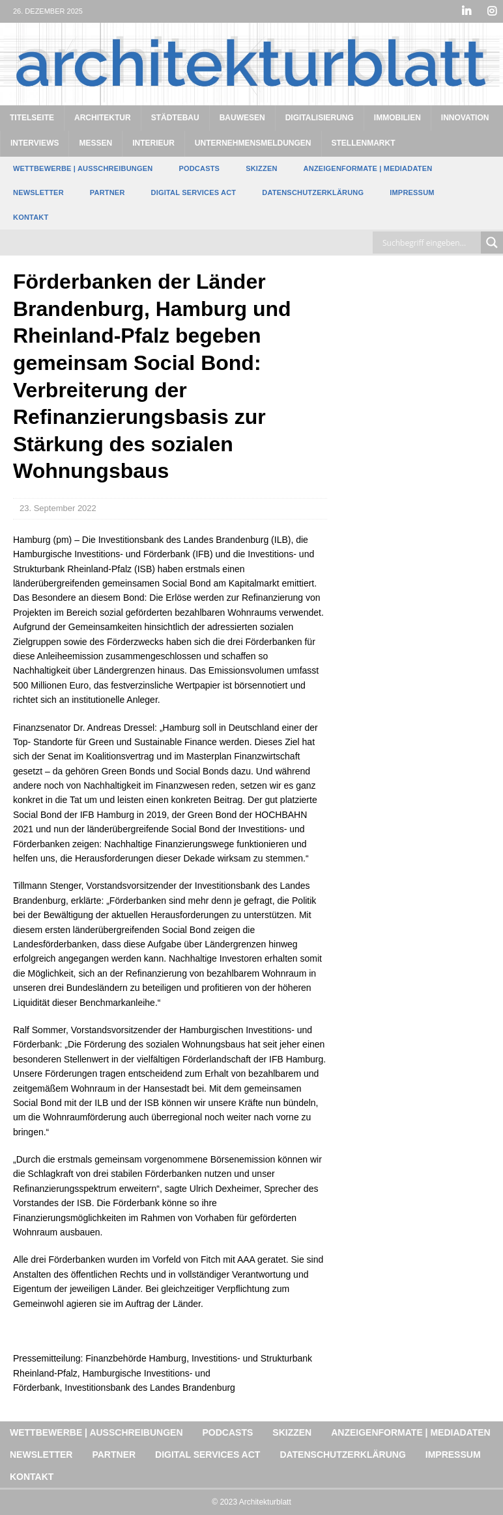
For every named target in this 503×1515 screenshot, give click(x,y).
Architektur (102, 117)
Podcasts (199, 168)
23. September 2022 (58, 508)
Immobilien (397, 117)
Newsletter (38, 192)
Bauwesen (242, 117)
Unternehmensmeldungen (253, 143)
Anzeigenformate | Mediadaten (368, 168)
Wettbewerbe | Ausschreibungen (82, 168)
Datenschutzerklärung (313, 192)
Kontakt (30, 217)
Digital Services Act (194, 192)
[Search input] (430, 242)
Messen (95, 143)
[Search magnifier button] (492, 242)
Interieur (153, 143)
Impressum (412, 192)
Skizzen (261, 168)
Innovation (465, 117)
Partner (107, 192)
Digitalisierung (319, 117)
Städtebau (175, 117)
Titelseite (32, 117)
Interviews (34, 143)
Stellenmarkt (363, 143)
